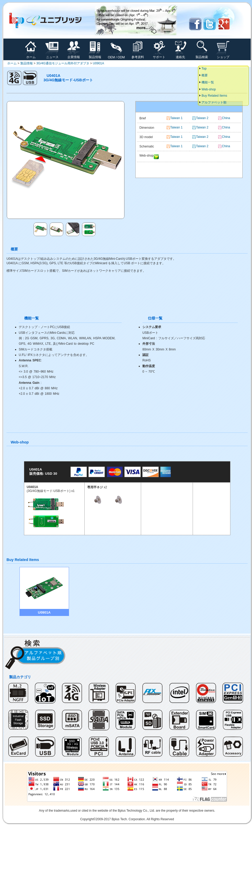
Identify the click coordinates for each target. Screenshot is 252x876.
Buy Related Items (213, 95)
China (226, 137)
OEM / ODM (116, 56)
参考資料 (138, 55)
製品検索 (202, 55)
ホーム (31, 55)
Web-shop (207, 89)
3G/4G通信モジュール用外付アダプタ (62, 63)
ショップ (223, 55)
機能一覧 (206, 82)
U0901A (98, 63)
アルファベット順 (212, 102)
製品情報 (95, 55)
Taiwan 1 (176, 118)
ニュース (52, 55)
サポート (159, 55)
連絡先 (180, 55)
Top (202, 68)
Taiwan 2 (202, 137)
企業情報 (73, 55)
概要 (203, 75)
